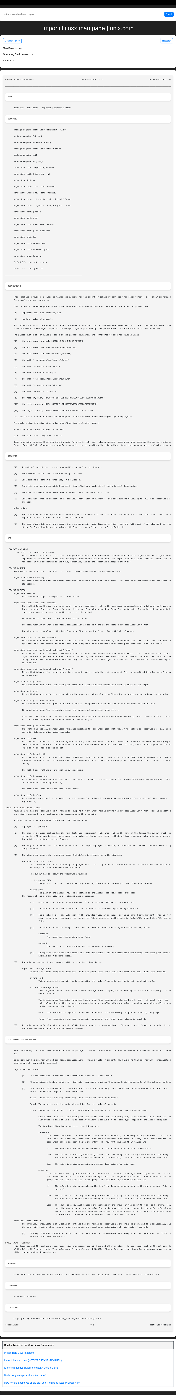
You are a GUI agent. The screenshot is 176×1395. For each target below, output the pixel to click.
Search (169, 14)
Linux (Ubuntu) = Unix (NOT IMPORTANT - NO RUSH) (33, 1360)
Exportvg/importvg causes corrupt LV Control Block (31, 1368)
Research (166, 41)
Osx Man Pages (12, 41)
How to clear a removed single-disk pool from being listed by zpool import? (43, 1383)
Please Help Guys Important (19, 1353)
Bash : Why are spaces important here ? (25, 1375)
